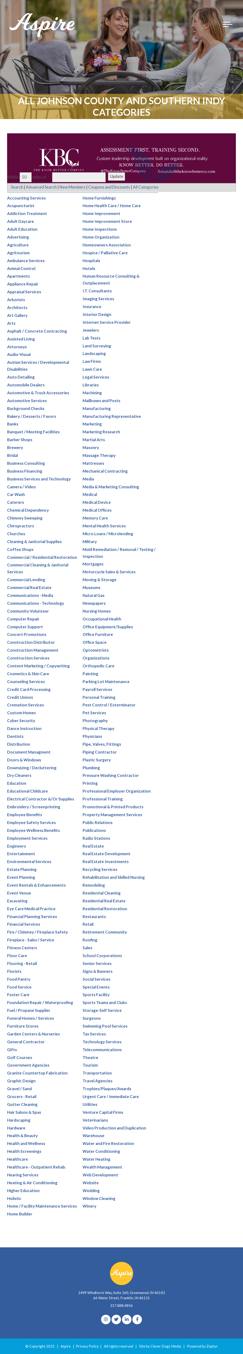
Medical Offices (97, 510)
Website (91, 1182)
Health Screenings (24, 1151)
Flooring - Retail (22, 963)
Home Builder (19, 1214)
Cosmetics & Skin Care (28, 673)
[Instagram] (106, 1319)
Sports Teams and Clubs (105, 1002)
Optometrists (96, 650)
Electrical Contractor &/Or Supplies (40, 798)
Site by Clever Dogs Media (160, 1346)
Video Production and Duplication (114, 1127)
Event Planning (21, 877)
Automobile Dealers (26, 384)
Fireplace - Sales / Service (30, 939)
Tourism (90, 1065)
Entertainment (21, 853)
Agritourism (18, 252)
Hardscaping (18, 1120)
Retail (88, 924)
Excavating (17, 900)
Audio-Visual (19, 354)
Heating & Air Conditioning (32, 1182)
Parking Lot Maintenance (106, 681)
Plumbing (91, 767)
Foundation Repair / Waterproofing (40, 1002)
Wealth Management (102, 1166)
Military (90, 541)
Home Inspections (100, 229)
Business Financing (24, 471)
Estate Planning (22, 869)
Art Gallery (17, 315)
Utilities (90, 1104)
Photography (95, 720)
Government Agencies (28, 1065)
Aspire (66, 1346)
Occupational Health (102, 618)
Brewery (15, 447)
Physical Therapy (98, 728)
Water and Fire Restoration (108, 1143)
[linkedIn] (126, 1319)
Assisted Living (21, 338)
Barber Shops (19, 439)
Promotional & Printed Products (113, 806)
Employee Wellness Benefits (33, 830)
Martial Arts (94, 439)
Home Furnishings (99, 197)
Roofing (90, 939)
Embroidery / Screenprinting (33, 806)
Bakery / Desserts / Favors (31, 416)
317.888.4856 (121, 1305)
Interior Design (97, 314)
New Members (72, 187)
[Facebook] (137, 1319)
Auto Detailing (21, 377)
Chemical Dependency (28, 510)
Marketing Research (101, 432)
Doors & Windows (24, 759)
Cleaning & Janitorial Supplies (34, 541)
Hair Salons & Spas (24, 1112)
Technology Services (102, 1041)
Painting (90, 673)
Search (17, 187)
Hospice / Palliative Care (105, 252)
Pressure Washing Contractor (111, 775)
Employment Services (27, 838)
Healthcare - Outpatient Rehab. (36, 1166)
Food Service (19, 986)
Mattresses (93, 463)
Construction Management (32, 650)
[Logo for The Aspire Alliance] (42, 25)
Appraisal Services (24, 291)
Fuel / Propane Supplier (28, 1010)
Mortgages (93, 564)
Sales (87, 947)
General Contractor (26, 1041)
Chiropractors (20, 525)
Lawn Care (92, 369)
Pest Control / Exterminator (109, 705)
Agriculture (18, 244)
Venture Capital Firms (103, 1112)
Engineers (16, 846)
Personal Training (99, 697)
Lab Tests (91, 337)
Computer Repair (23, 618)
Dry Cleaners (19, 775)
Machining (92, 392)
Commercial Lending (26, 579)
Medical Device (97, 502)
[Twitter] (116, 1319)
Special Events (96, 986)
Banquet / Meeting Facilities (33, 432)
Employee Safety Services (31, 822)
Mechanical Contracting (105, 471)
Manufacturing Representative (112, 416)
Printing (90, 783)
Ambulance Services (26, 260)
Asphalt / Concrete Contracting (37, 331)
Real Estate (93, 846)
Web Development (100, 1174)
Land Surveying (97, 345)
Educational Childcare (27, 791)
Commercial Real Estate (29, 587)
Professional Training (103, 798)
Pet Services (94, 712)
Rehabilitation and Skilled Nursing (114, 877)
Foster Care (18, 994)
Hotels (89, 268)
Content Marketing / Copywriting (38, 665)
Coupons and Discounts (109, 187)
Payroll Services (97, 689)
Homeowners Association (107, 244)
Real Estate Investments (106, 861)
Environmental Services (29, 861)
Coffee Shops (20, 549)
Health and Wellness (26, 1143)
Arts (11, 323)
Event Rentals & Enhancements (36, 885)
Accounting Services (26, 197)
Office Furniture (98, 634)
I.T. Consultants (97, 290)
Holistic (14, 1198)
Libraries (91, 384)
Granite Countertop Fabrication (37, 1073)
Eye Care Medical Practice (31, 908)
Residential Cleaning (102, 892)
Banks (12, 424)
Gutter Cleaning (22, 1104)
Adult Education (22, 229)
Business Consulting (26, 463)
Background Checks (25, 408)
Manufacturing (97, 408)
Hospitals (91, 260)
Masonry (91, 447)
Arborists (16, 299)
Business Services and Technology (39, 478)
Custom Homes (21, 712)
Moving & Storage (100, 579)
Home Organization (101, 237)
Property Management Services (112, 814)
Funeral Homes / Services (30, 1018)
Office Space (95, 642)
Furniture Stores (22, 1026)
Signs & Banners (97, 971)
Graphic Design (21, 1080)
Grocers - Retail (21, 1096)
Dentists (15, 736)
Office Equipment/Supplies (108, 626)
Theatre (90, 1057)
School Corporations (102, 955)
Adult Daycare (20, 221)
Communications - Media (30, 595)
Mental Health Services (104, 525)
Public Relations (97, 822)
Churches (16, 533)
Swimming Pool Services (105, 1026)
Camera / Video (21, 486)
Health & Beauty (22, 1135)
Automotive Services (27, 400)
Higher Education (23, 1190)
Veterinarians (95, 1120)
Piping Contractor (100, 751)
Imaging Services (98, 298)
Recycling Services (100, 869)
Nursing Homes (97, 611)
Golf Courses (19, 1057)
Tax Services (94, 1033)
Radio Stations (96, 838)
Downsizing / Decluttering (31, 767)
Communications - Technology (35, 603)
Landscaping (94, 353)
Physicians (92, 736)
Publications (94, 830)
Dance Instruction (24, 728)
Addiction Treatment (27, 213)
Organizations (96, 657)
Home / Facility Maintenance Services (42, 1206)
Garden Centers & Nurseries (33, 1033)
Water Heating (96, 1159)
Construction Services (28, 657)
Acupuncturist (20, 205)
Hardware (16, 1127)
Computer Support (25, 626)
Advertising (18, 237)
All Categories (146, 187)
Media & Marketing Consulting (111, 486)
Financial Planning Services (32, 916)
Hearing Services (22, 1174)
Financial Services (23, 924)
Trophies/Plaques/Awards (107, 1088)
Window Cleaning (99, 1198)
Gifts (12, 1049)
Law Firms (92, 361)
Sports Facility (96, 994)
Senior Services (97, 963)
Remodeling (94, 885)
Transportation (97, 1073)
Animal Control (21, 268)
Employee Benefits (24, 814)
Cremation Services (25, 705)
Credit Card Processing (29, 689)
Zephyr (212, 1346)
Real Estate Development (107, 853)
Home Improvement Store (107, 221)
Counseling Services (26, 681)
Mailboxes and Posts (101, 400)
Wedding (91, 1190)
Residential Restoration (105, 908)
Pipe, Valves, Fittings (102, 744)
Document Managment (29, 751)
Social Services (96, 979)
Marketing (92, 424)
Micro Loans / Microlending (108, 533)
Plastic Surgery (97, 759)
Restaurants (94, 916)
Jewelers (91, 330)
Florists (14, 971)
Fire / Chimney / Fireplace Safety (37, 932)
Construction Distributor (31, 642)
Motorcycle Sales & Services (109, 572)
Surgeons (92, 1018)
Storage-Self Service (102, 1010)
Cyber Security (21, 720)
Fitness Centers (22, 947)
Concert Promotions (26, 634)
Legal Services (96, 377)
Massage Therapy (99, 455)
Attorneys (17, 346)
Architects (17, 307)
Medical (90, 494)
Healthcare (17, 1159)
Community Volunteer (28, 611)
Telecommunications (102, 1049)
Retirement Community (105, 932)
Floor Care (17, 955)
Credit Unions (20, 697)
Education (16, 783)
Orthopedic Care (98, 665)
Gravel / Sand (19, 1088)
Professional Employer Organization (117, 791)
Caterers (15, 502)
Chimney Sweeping (24, 517)
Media (88, 478)
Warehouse (93, 1135)
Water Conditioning (101, 1151)
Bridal (12, 455)
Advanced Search (41, 187)
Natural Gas (93, 595)
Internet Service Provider (107, 322)
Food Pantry (18, 979)
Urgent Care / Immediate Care (111, 1096)
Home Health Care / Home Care (112, 205)
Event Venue (19, 892)
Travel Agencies (97, 1080)
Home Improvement (101, 213)
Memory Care (95, 517)
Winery (89, 1206)
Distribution (18, 744)
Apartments (18, 276)
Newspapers (94, 603)
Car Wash (16, 494)
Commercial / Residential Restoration (42, 557)
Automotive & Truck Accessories (38, 392)
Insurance (92, 306)
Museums (91, 587)
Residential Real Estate (104, 900)
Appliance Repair (22, 284)
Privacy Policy (87, 1346)
